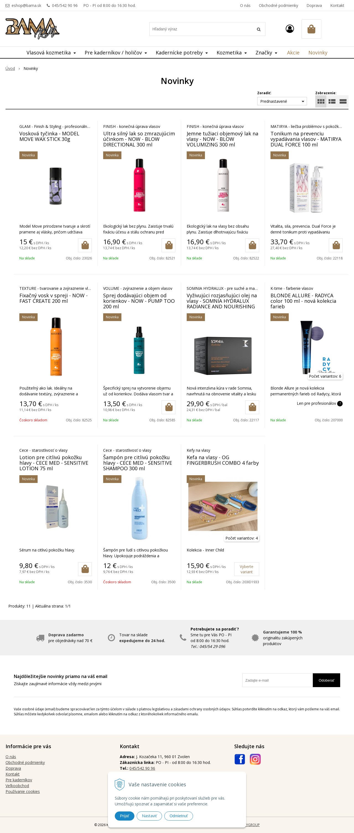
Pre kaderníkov (19, 779)
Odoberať (326, 680)
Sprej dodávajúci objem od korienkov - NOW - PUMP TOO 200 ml (139, 301)
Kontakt (337, 5)
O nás (245, 5)
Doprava (314, 5)
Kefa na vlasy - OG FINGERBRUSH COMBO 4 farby (223, 460)
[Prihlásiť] (290, 28)
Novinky (317, 52)
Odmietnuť (179, 816)
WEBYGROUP (249, 825)
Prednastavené (273, 101)
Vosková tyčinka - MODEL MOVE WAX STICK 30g (49, 136)
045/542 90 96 (65, 5)
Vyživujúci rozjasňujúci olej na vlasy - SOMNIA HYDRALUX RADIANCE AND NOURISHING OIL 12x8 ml (222, 303)
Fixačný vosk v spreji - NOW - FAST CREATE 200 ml (53, 298)
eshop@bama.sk (26, 5)
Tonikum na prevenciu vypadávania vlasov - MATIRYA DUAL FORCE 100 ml (305, 139)
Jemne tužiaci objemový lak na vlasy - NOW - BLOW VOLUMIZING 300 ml (222, 139)
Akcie (293, 52)
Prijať (124, 816)
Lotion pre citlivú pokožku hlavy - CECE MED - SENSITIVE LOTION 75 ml (53, 463)
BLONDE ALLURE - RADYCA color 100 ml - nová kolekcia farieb (303, 301)
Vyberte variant (246, 569)
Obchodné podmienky (278, 5)
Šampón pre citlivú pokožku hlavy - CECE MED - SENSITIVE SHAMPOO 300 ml (137, 463)
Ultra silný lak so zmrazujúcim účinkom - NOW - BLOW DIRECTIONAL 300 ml (139, 139)
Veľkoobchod (17, 785)
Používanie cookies (23, 791)
